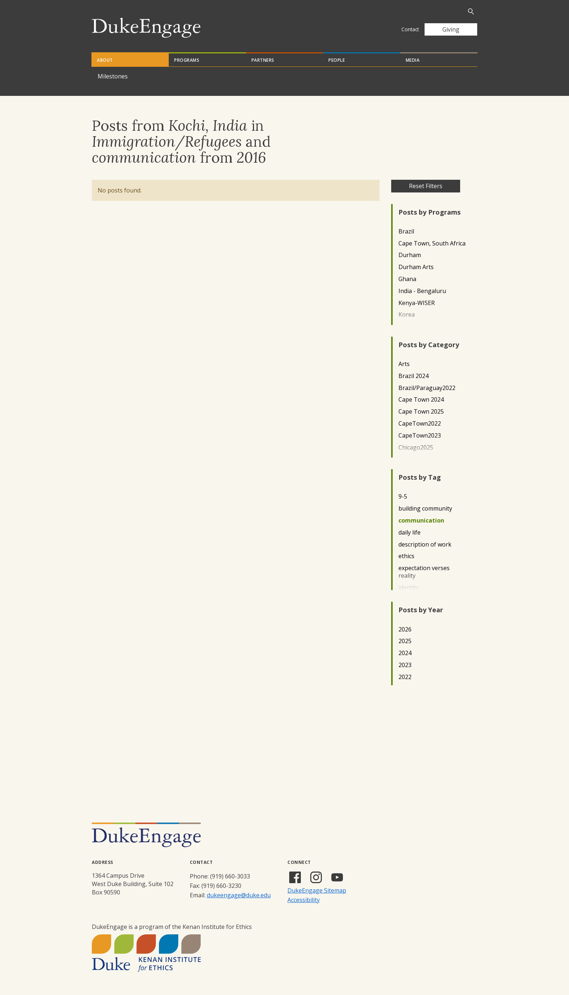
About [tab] (105, 60)
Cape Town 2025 (421, 411)
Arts (404, 364)
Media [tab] (413, 60)
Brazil (406, 231)
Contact (410, 29)
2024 (405, 653)
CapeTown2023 (419, 435)
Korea (406, 314)
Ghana (407, 279)
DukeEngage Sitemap (316, 890)
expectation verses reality (424, 572)
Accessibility (303, 900)
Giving (450, 29)
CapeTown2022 (419, 423)
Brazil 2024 (413, 376)
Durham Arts (416, 267)
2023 (405, 665)
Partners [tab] (262, 60)
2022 (405, 677)
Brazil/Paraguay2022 (426, 388)
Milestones (113, 76)
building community (425, 508)
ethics (406, 556)
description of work (424, 544)
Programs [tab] (186, 60)
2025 (405, 641)
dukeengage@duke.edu (239, 895)
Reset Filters (425, 186)
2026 (405, 629)
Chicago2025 (415, 447)
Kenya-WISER (416, 303)
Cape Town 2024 (421, 399)
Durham (409, 255)
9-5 (402, 496)
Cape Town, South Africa (432, 243)
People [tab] (336, 60)
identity (408, 588)
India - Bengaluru (422, 291)
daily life (409, 532)
